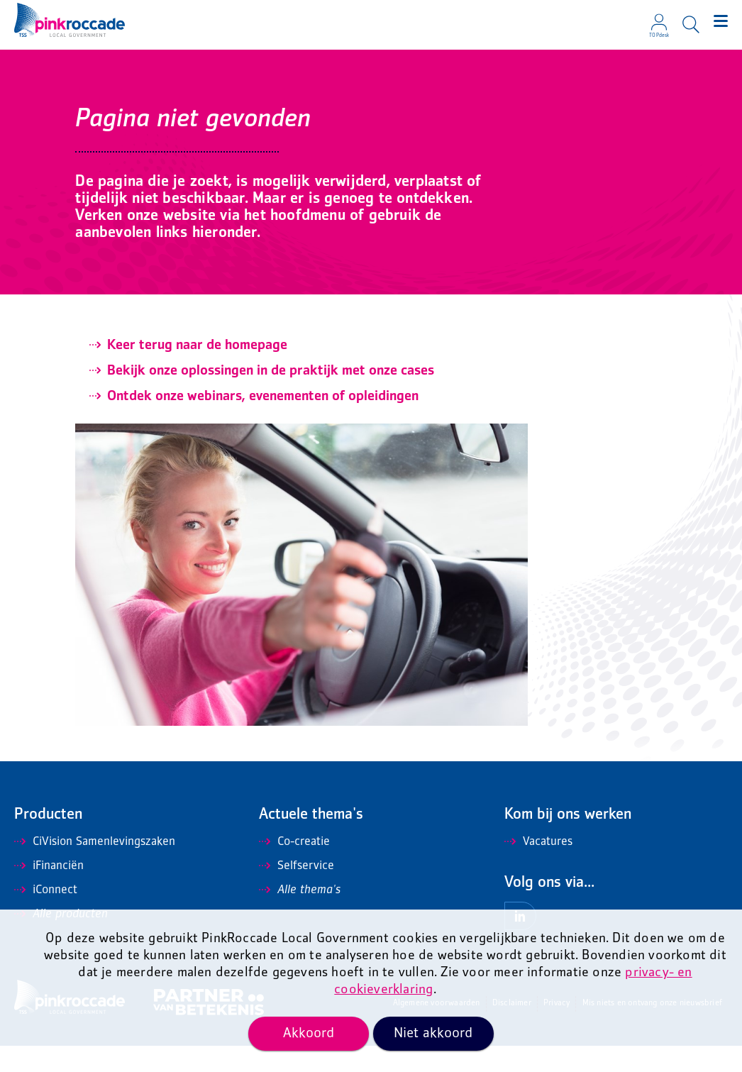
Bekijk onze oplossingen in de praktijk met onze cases (270, 397)
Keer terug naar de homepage (197, 371)
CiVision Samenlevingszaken (94, 868)
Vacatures (538, 868)
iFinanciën (49, 892)
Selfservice (296, 892)
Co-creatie (294, 868)
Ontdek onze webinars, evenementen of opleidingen (263, 422)
